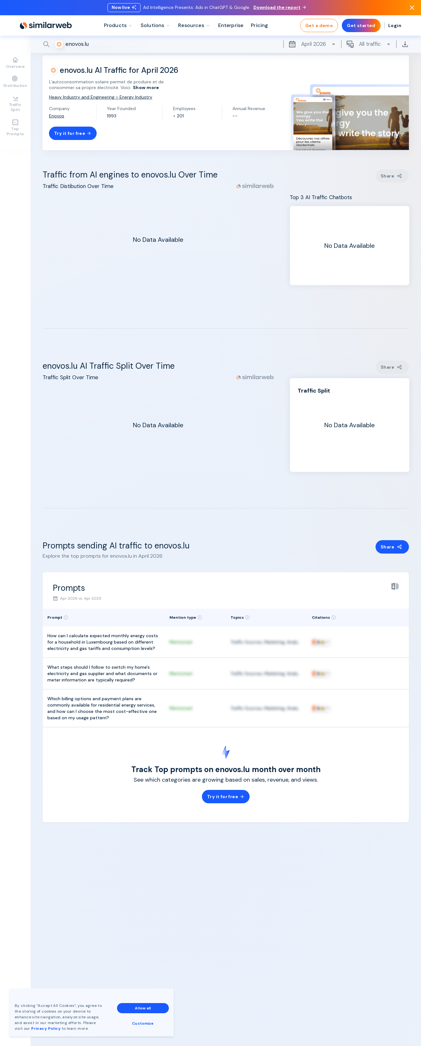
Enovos (56, 116)
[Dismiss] (412, 7)
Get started (361, 25)
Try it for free (73, 133)
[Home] (46, 25)
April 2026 (312, 44)
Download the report (279, 7)
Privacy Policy (45, 1028)
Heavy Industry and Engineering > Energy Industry (100, 97)
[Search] (226, 44)
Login (394, 25)
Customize (143, 1023)
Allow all (143, 1008)
